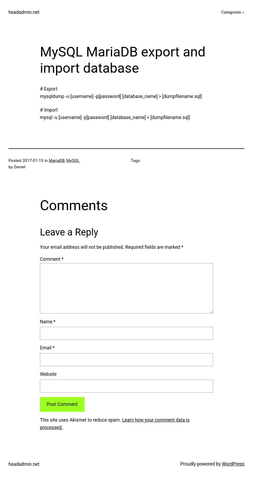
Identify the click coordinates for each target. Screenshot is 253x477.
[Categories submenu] (243, 12)
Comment (51, 259)
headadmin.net (24, 12)
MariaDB (56, 160)
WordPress (233, 464)
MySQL (72, 160)
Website (48, 374)
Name (47, 321)
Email (47, 347)
